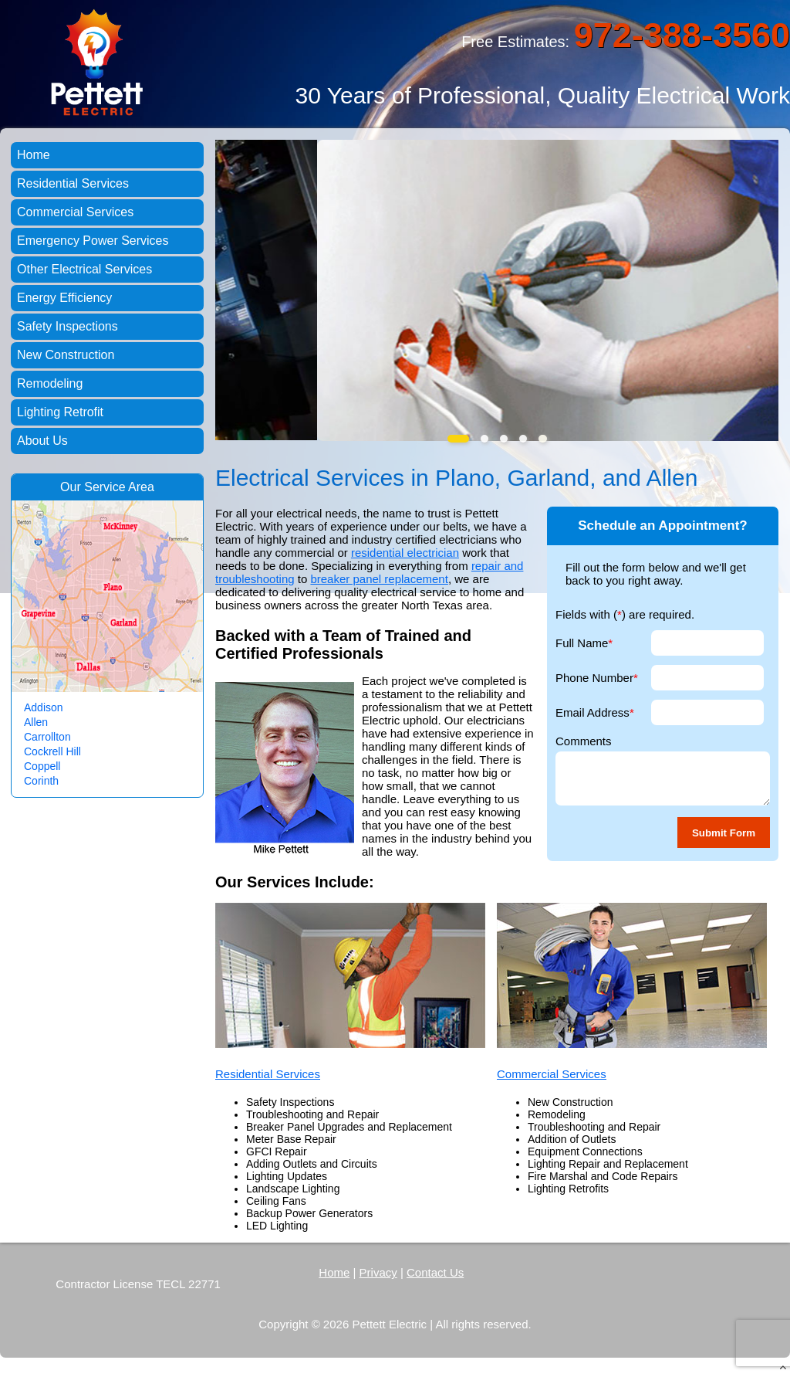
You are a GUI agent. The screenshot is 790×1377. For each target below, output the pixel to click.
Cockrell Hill (52, 751)
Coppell (42, 766)
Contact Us (435, 1272)
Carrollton (47, 737)
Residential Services (267, 1073)
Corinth (41, 781)
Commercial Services (551, 1073)
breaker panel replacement (378, 578)
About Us (42, 440)
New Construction (65, 354)
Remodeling (50, 383)
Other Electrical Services (84, 269)
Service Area (119, 486)
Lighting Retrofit (60, 412)
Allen (36, 722)
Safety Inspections (67, 326)
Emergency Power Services (93, 240)
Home (33, 154)
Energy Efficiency (64, 297)
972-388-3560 (682, 35)
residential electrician (405, 552)
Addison (43, 707)
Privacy (378, 1272)
